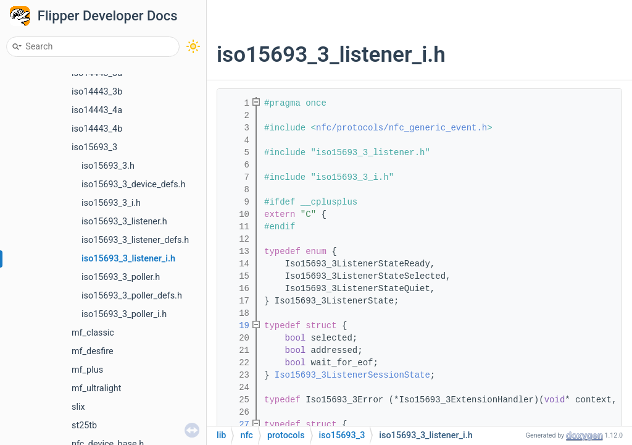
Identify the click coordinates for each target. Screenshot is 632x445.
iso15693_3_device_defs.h (133, 184)
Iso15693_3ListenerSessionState (352, 375)
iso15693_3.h (108, 166)
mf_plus (87, 370)
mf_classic (93, 333)
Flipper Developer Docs (108, 15)
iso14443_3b (97, 92)
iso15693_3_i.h (111, 203)
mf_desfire (93, 351)
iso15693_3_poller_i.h (124, 314)
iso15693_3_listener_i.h (128, 258)
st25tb (84, 425)
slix (78, 407)
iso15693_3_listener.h (124, 221)
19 (236, 326)
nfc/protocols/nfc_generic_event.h (401, 128)
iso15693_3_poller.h (120, 277)
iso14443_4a (97, 110)
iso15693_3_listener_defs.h (135, 240)
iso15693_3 (94, 147)
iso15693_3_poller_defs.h (131, 295)
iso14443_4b (97, 129)
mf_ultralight (96, 388)
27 (236, 425)
